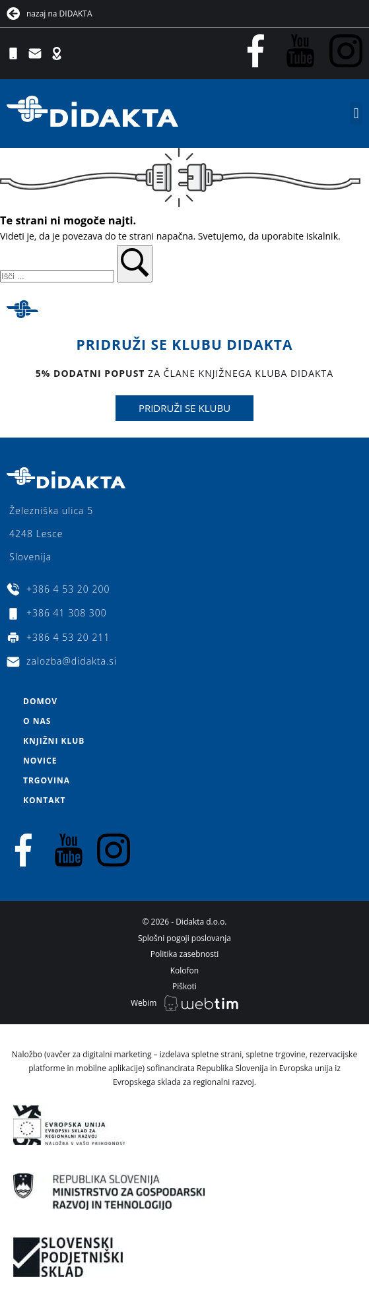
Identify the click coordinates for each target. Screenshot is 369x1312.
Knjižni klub (53, 740)
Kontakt (44, 800)
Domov (40, 701)
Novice (40, 760)
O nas (37, 721)
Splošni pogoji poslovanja (184, 938)
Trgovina (46, 780)
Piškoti (184, 986)
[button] (356, 113)
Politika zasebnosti (185, 954)
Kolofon (184, 970)
